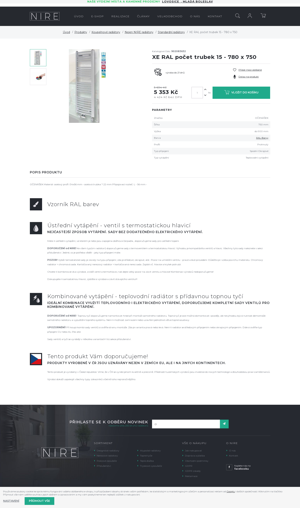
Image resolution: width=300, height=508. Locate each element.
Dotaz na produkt (249, 76)
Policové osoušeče (107, 460)
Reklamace (191, 476)
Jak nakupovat (193, 450)
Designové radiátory (108, 450)
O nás (232, 450)
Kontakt (233, 455)
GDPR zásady (193, 470)
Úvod (66, 32)
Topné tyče (146, 455)
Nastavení (11, 501)
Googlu (231, 491)
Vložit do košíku (241, 93)
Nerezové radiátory (107, 455)
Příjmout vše (39, 501)
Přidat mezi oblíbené (250, 69)
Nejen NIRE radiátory (139, 32)
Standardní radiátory (171, 32)
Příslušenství (104, 465)
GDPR (188, 465)
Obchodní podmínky (196, 460)
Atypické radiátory (150, 450)
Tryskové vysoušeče (151, 465)
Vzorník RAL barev (73, 204)
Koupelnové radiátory (106, 32)
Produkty (80, 32)
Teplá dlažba (147, 460)
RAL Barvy (262, 137)
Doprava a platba (195, 455)
